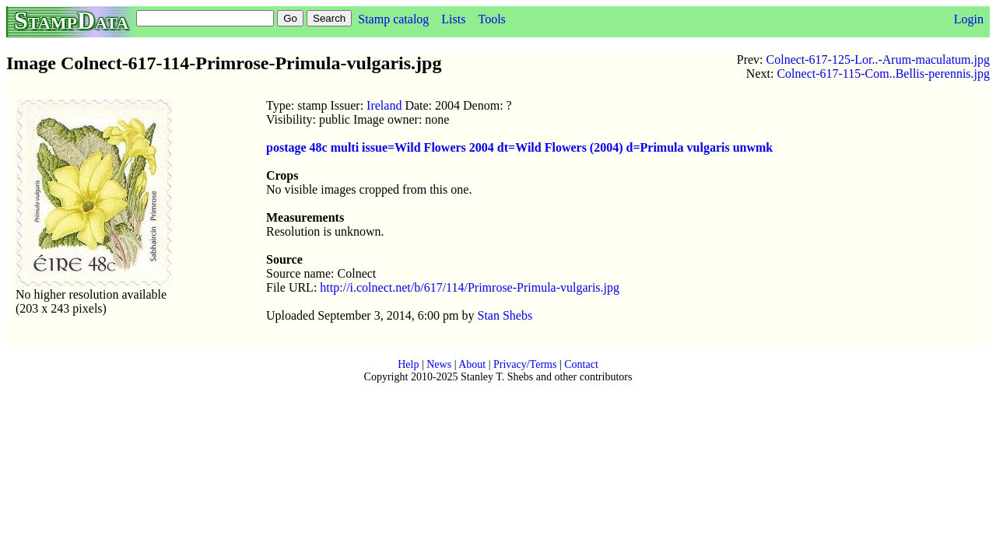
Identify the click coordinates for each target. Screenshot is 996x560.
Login (969, 19)
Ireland (384, 105)
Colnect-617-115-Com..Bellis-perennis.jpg (883, 73)
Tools (491, 19)
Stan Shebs (505, 315)
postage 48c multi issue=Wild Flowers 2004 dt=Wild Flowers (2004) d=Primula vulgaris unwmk (519, 147)
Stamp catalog (393, 19)
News (438, 364)
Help (408, 364)
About (472, 364)
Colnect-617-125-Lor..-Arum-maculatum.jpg (878, 59)
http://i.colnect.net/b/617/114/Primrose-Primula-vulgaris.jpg (469, 287)
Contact (581, 364)
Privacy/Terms (524, 364)
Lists (453, 19)
